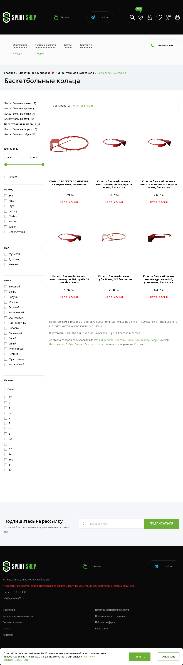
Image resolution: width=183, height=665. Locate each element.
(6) (22, 124)
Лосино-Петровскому (88, 344)
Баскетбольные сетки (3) (19, 113)
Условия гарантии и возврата (18, 616)
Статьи (68, 45)
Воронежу (133, 340)
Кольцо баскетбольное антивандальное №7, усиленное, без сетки (158, 279)
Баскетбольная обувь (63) (20, 134)
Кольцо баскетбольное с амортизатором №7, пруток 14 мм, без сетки (114, 184)
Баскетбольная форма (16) (20, 129)
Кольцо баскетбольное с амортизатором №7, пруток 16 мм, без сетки (159, 184)
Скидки (39, 53)
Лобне (69, 344)
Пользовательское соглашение (111, 616)
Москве (108, 340)
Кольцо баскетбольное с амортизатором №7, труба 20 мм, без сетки (69, 279)
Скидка (10, 177)
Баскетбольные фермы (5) (20, 108)
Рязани (98, 340)
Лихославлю (56, 344)
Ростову (120, 340)
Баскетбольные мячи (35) (19, 118)
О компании (20, 45)
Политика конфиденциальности (112, 610)
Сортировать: (61, 105)
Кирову (144, 340)
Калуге (155, 340)
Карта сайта (101, 628)
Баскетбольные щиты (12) (20, 103)
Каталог (61, 17)
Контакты (86, 45)
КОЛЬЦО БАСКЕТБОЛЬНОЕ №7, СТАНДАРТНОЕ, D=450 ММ (69, 183)
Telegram (99, 17)
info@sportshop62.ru (13, 598)
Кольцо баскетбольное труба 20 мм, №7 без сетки (114, 278)
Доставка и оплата (45, 45)
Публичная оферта (105, 622)
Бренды (17, 53)
